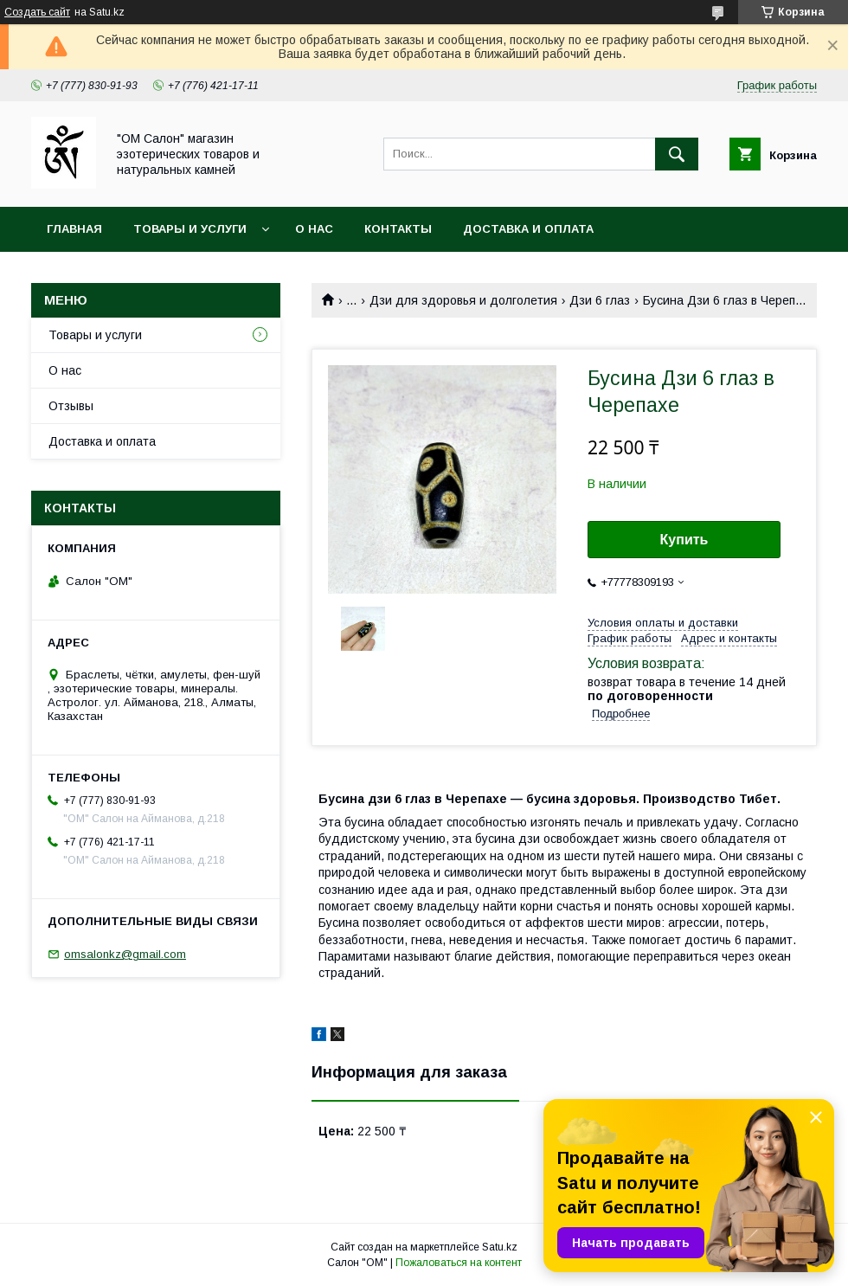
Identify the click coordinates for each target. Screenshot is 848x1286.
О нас (314, 228)
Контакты (398, 228)
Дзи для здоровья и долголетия (463, 300)
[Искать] (676, 154)
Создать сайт (37, 12)
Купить (684, 539)
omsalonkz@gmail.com (125, 954)
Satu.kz (499, 1247)
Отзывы (70, 406)
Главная (74, 228)
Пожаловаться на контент (458, 1263)
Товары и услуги (190, 228)
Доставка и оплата (528, 228)
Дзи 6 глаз (599, 300)
